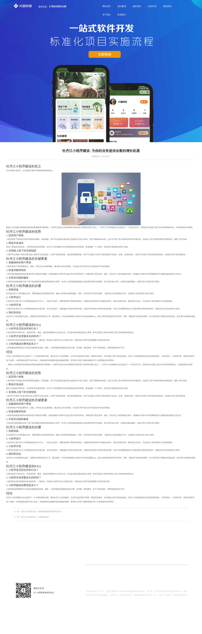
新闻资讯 (167, 6)
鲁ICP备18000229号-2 (133, 609)
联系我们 (122, 15)
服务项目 (137, 6)
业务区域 (152, 6)
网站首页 (106, 6)
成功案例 (122, 6)
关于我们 (106, 15)
